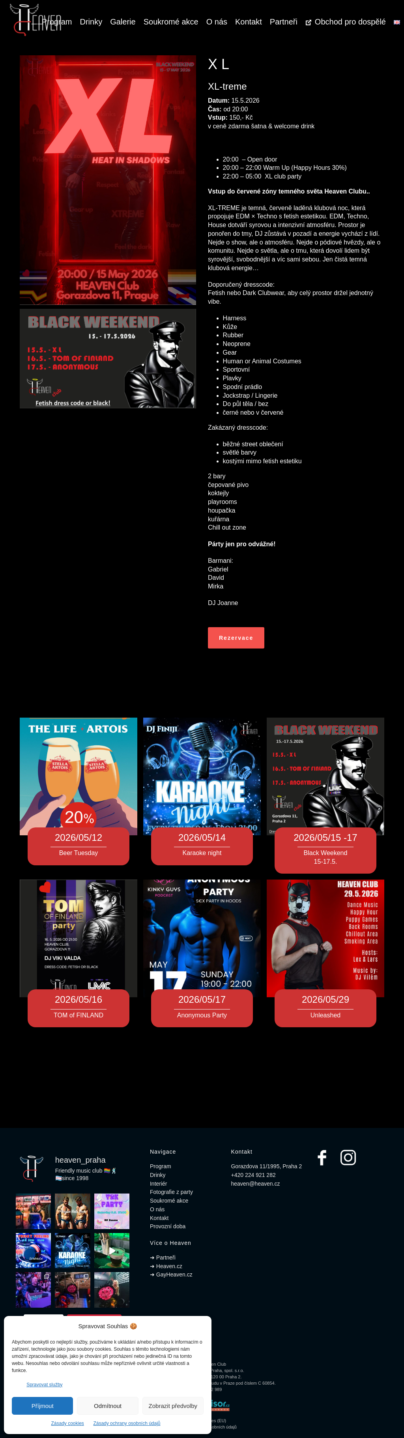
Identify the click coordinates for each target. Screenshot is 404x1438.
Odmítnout (108, 1405)
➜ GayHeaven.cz (171, 1274)
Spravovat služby (44, 1384)
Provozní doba (167, 1226)
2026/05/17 (202, 999)
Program (160, 1166)
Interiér (158, 1183)
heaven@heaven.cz (255, 1183)
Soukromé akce (171, 21)
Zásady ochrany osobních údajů (126, 1423)
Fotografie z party (171, 1192)
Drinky (91, 21)
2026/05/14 (202, 837)
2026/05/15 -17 (325, 837)
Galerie (122, 21)
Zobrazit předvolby (173, 1405)
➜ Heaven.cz (166, 1266)
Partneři (283, 21)
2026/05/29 (325, 999)
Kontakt (248, 21)
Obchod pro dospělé (345, 21)
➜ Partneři (163, 1257)
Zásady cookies (67, 1423)
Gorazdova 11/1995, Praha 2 (266, 1166)
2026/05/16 (78, 999)
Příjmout (43, 1405)
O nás (216, 21)
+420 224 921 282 (253, 1175)
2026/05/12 (78, 837)
